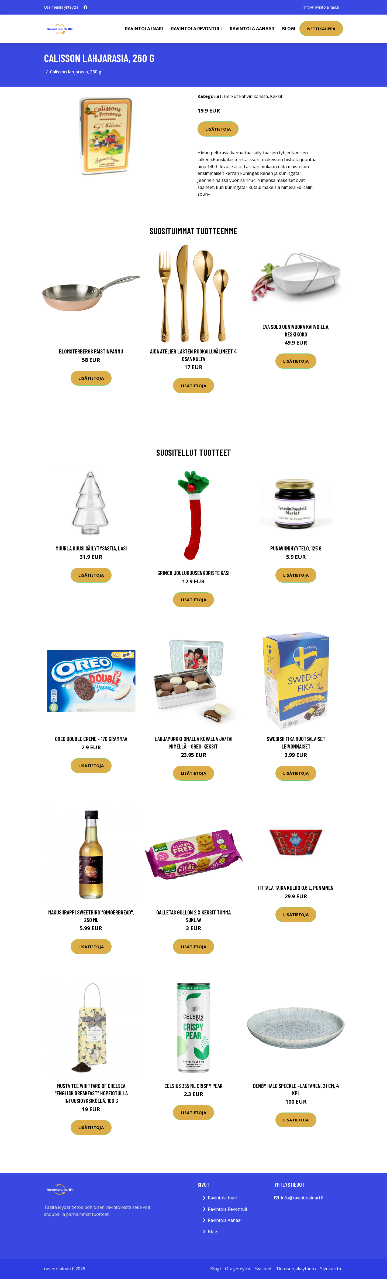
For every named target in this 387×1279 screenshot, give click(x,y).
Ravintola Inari (144, 29)
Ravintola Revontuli (196, 29)
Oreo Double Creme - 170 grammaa (91, 738)
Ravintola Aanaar (252, 29)
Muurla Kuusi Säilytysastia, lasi (91, 548)
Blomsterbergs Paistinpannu (91, 351)
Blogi (288, 29)
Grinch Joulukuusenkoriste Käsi (193, 572)
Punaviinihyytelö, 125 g (296, 548)
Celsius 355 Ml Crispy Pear (193, 1085)
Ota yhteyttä (237, 1269)
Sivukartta (330, 1269)
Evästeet (263, 1269)
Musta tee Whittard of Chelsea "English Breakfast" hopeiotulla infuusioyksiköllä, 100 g (91, 1093)
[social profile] (85, 7)
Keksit (276, 96)
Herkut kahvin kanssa (246, 96)
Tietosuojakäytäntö (296, 1269)
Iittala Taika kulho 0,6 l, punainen (296, 887)
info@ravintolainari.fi (321, 7)
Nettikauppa (321, 28)
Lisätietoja (218, 129)
